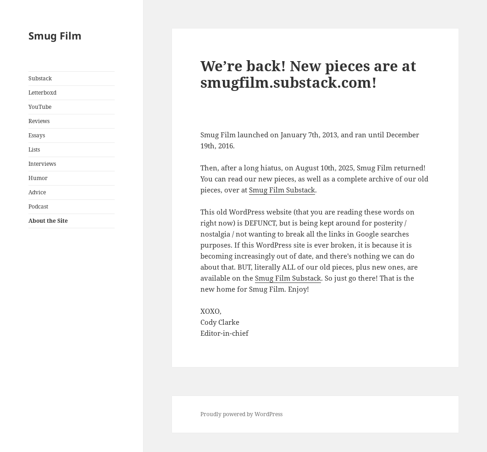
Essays (36, 135)
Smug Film (55, 35)
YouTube (39, 107)
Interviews (42, 164)
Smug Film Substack (282, 189)
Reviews (39, 121)
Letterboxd (42, 92)
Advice (37, 192)
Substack (40, 78)
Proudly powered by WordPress (241, 414)
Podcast (38, 206)
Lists (34, 149)
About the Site (48, 221)
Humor (38, 178)
